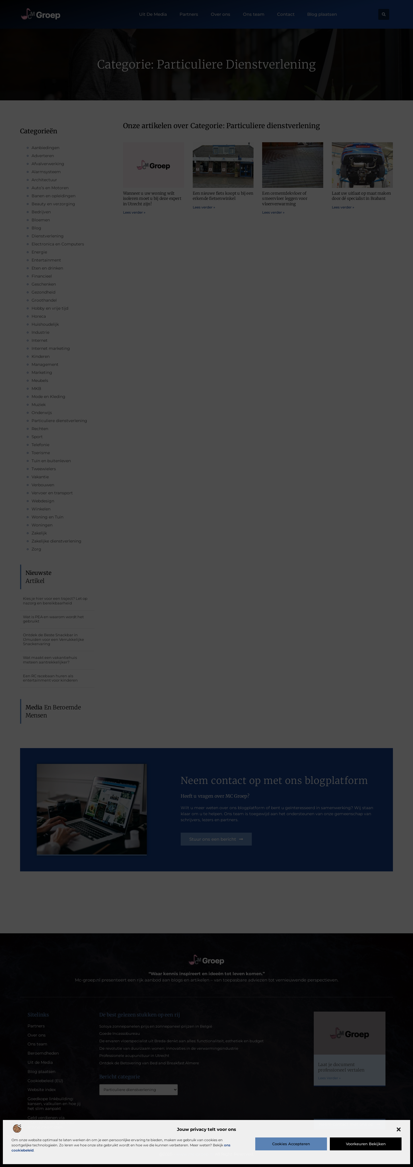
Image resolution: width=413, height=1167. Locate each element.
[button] (399, 1129)
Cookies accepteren (291, 1143)
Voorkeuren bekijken (366, 1143)
